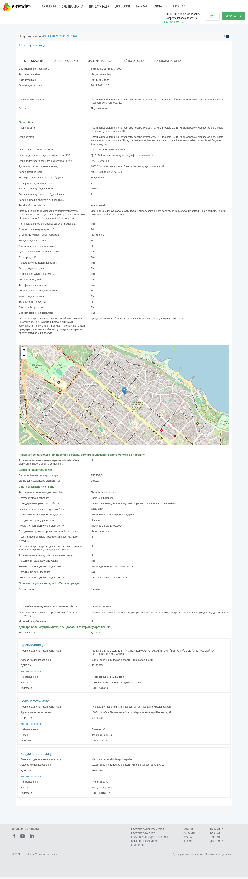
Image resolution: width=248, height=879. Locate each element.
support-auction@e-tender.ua (181, 18)
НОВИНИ (188, 831)
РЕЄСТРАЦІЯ (233, 16)
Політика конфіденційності (220, 855)
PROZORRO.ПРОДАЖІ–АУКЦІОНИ (150, 838)
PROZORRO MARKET (143, 835)
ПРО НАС (179, 6)
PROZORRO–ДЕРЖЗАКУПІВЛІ (148, 831)
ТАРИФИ (141, 6)
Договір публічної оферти (188, 855)
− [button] (24, 357)
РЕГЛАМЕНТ (190, 843)
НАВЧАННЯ (160, 6)
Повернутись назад (32, 46)
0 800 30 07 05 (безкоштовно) (182, 14)
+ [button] (24, 352)
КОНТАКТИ (189, 835)
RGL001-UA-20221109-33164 (59, 38)
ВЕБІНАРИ (216, 835)
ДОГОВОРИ (122, 6)
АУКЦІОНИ (49, 6)
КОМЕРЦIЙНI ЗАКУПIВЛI (144, 843)
